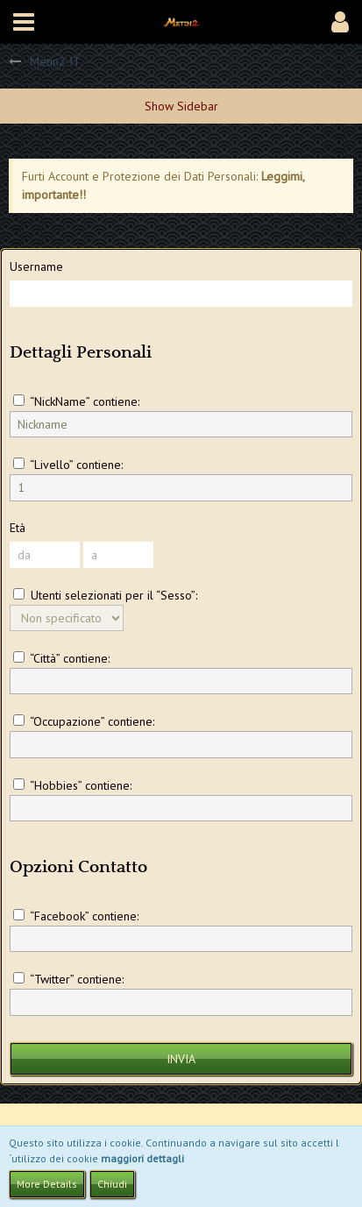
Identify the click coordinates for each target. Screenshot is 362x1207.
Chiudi (112, 1183)
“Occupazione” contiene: (83, 721)
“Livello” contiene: (68, 464)
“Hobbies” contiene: (72, 785)
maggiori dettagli (142, 1158)
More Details (47, 1183)
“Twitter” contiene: (68, 979)
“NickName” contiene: (76, 401)
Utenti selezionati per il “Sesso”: (105, 595)
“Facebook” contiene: (75, 916)
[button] (24, 22)
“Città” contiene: (61, 658)
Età (17, 528)
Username (36, 266)
